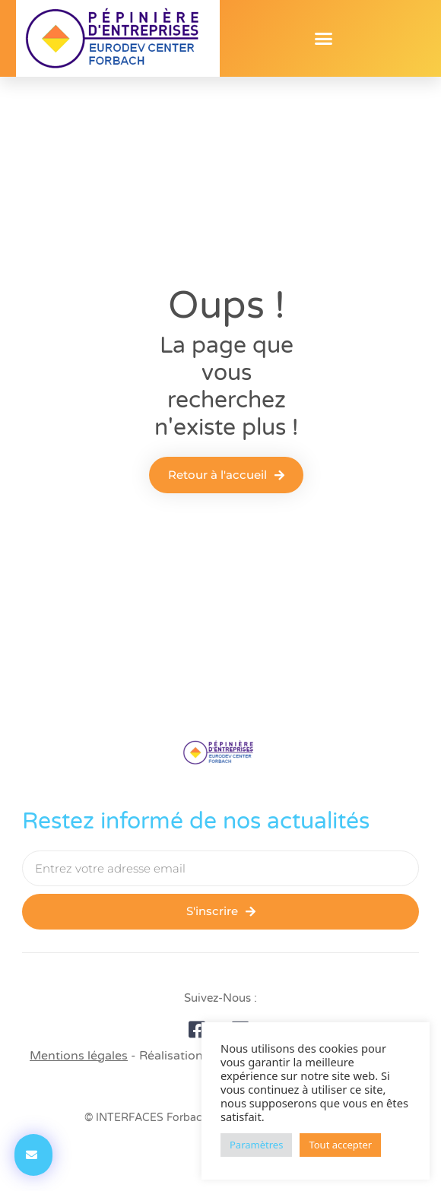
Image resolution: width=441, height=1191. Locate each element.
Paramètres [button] (256, 1144)
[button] (323, 38)
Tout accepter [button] (340, 1144)
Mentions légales (79, 1055)
